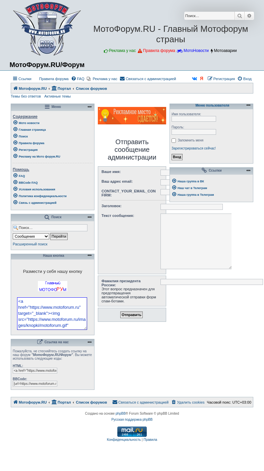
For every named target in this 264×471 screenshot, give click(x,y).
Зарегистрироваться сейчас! (194, 148)
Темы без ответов (26, 96)
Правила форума (159, 50)
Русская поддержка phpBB (131, 437)
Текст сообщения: (118, 216)
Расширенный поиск (30, 244)
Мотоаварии (225, 50)
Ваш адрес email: (117, 181)
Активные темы (57, 96)
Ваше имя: (111, 172)
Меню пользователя (211, 105)
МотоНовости (196, 50)
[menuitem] (51, 79)
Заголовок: (112, 206)
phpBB (121, 431)
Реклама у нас (122, 50)
